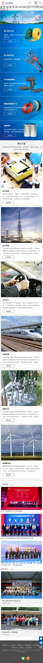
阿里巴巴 (19, 645)
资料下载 (14, 647)
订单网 (13, 645)
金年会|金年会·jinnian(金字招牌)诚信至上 (21, 8)
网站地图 (29, 647)
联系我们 (21, 647)
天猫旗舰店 (27, 645)
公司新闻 (7, 484)
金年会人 (7, 569)
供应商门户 (5, 645)
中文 (29, 3)
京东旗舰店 (36, 645)
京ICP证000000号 (27, 650)
